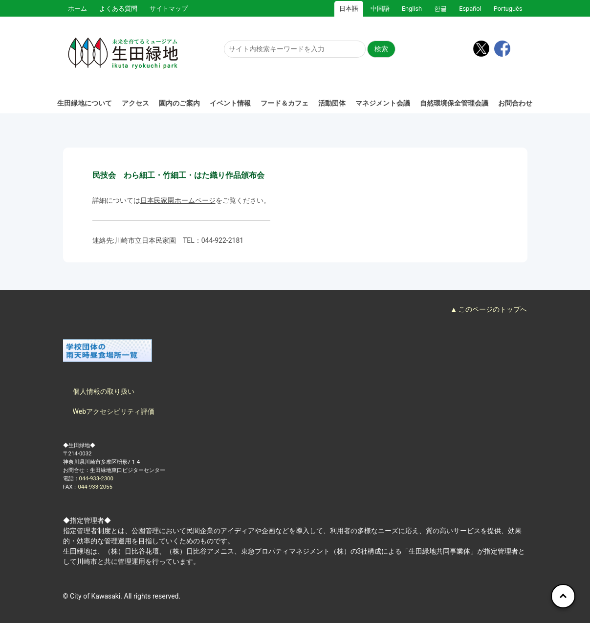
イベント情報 (230, 103)
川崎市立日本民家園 (145, 240)
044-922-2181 (222, 240)
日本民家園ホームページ (178, 200)
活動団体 (332, 103)
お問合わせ (515, 103)
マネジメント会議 (382, 103)
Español (470, 8)
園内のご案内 (179, 103)
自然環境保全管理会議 (454, 103)
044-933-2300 (96, 478)
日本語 (348, 8)
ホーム (77, 8)
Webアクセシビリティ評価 (114, 411)
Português (508, 8)
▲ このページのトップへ (488, 309)
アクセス (135, 103)
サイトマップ (169, 8)
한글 (440, 8)
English (412, 8)
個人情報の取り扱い (103, 391)
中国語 (380, 8)
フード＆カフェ (284, 103)
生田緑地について (84, 103)
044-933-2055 (95, 486)
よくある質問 (118, 8)
